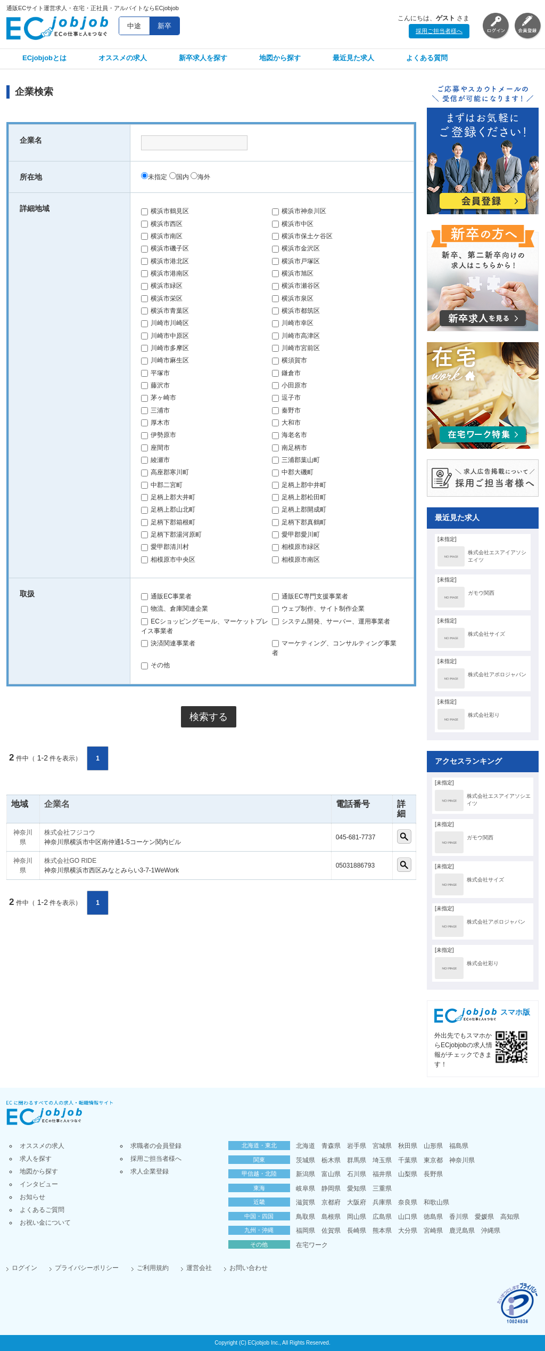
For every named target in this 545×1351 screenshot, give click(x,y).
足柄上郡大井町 (168, 497)
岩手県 (356, 1146)
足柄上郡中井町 (299, 485)
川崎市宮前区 (296, 348)
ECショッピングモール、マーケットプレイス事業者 (204, 626)
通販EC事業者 (166, 596)
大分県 (407, 1230)
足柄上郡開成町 (299, 509)
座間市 (155, 447)
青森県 (331, 1146)
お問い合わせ (248, 1268)
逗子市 (286, 397)
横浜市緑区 (162, 285)
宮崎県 (433, 1230)
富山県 (331, 1174)
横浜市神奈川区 (299, 211)
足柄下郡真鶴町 (299, 522)
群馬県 (356, 1160)
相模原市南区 (296, 559)
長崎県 (356, 1230)
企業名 (57, 803)
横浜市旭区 (292, 273)
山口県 (407, 1216)
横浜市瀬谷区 (296, 285)
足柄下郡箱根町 (168, 522)
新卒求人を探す (203, 58)
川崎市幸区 (292, 323)
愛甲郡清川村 (165, 547)
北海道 (305, 1146)
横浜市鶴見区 (165, 211)
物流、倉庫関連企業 (174, 608)
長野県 (433, 1174)
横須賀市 (289, 360)
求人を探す (36, 1158)
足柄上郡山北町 (168, 509)
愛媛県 (484, 1216)
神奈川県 (462, 1160)
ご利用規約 (153, 1268)
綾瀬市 (155, 460)
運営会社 (199, 1268)
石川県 (356, 1174)
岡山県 (356, 1216)
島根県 (331, 1216)
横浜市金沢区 (296, 248)
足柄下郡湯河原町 (171, 534)
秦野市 (286, 410)
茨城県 (305, 1160)
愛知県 (356, 1188)
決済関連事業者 (168, 643)
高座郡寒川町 (165, 472)
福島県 (458, 1146)
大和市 (286, 422)
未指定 (154, 177)
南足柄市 (289, 447)
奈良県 (407, 1202)
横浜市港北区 (165, 261)
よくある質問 (427, 58)
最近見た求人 (353, 58)
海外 (200, 177)
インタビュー (39, 1184)
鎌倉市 (286, 373)
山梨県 (407, 1174)
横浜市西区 (162, 224)
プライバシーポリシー (87, 1268)
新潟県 (305, 1174)
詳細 (404, 836)
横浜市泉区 (292, 298)
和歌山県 (436, 1202)
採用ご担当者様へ (439, 31)
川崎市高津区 (296, 335)
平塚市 (155, 373)
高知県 (509, 1216)
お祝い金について (45, 1222)
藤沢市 (155, 385)
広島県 (382, 1216)
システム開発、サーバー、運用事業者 (331, 621)
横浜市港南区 (165, 273)
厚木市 (155, 422)
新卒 (164, 26)
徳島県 (433, 1216)
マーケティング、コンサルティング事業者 (334, 648)
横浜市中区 (292, 224)
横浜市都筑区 (296, 310)
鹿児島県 (462, 1230)
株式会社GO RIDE (70, 860)
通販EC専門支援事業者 (310, 596)
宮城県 (382, 1146)
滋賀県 (305, 1202)
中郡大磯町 (292, 472)
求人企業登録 (149, 1171)
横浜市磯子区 (165, 248)
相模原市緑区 (296, 547)
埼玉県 (382, 1160)
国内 (179, 177)
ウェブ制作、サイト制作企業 (318, 608)
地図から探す (280, 58)
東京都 (433, 1160)
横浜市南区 (162, 236)
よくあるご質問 (42, 1210)
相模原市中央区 (168, 559)
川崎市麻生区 (165, 360)
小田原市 (289, 385)
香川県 (458, 1216)
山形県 (433, 1146)
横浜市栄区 (162, 298)
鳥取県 (305, 1216)
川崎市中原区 (165, 335)
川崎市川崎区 (165, 323)
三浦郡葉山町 (296, 460)
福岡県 (305, 1230)
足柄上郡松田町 (299, 497)
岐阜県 (305, 1188)
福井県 (382, 1174)
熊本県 (382, 1230)
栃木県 (331, 1160)
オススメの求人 (122, 58)
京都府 (331, 1202)
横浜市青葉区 (165, 310)
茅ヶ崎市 (158, 397)
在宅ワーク (312, 1245)
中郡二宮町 (162, 485)
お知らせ (32, 1197)
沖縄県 (490, 1230)
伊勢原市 (158, 435)
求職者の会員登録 (155, 1146)
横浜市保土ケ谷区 (302, 236)
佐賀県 (331, 1230)
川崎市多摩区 (165, 348)
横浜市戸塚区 (296, 261)
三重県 (382, 1188)
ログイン (24, 1268)
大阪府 (356, 1202)
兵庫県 (382, 1202)
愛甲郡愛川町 (296, 534)
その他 (155, 665)
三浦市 (155, 410)
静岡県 (331, 1188)
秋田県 (407, 1146)
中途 (134, 26)
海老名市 (289, 435)
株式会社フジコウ (69, 832)
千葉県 (407, 1160)
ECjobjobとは (44, 58)
